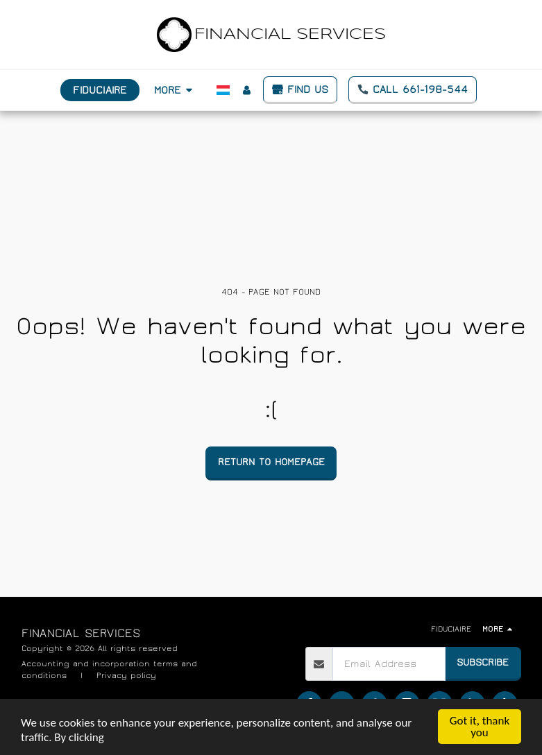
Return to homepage (271, 462)
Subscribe (483, 662)
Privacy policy (126, 675)
